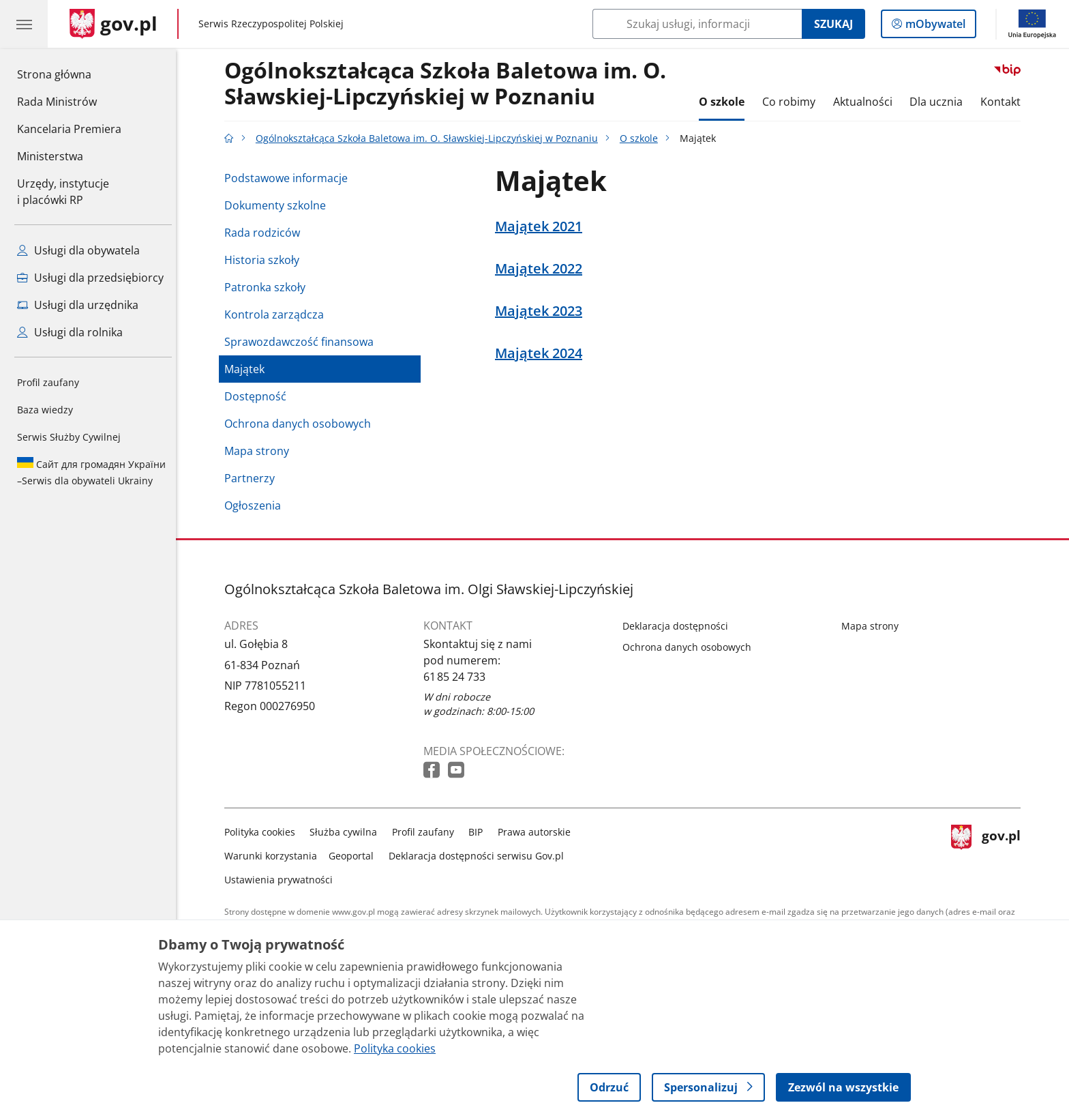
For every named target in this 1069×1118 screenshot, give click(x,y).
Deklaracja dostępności (679, 625)
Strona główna (69, 73)
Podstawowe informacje (289, 178)
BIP (479, 831)
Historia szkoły (265, 259)
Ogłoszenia (256, 505)
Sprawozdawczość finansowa (302, 341)
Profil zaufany (48, 382)
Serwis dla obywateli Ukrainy (91, 472)
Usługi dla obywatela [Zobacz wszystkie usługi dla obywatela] (78, 250)
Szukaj (833, 23)
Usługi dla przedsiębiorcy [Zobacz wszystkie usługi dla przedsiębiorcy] (90, 277)
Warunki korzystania (274, 855)
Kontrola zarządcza (277, 314)
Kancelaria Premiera (69, 128)
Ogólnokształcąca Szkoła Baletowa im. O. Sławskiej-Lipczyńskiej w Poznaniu (448, 84)
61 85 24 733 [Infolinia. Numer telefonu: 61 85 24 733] (458, 676)
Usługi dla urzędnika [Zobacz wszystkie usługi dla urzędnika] (77, 304)
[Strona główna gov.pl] (113, 24)
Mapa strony (260, 450)
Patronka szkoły (268, 287)
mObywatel (934, 26)
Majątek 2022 (542, 269)
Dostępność (259, 396)
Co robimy (792, 101)
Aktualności (866, 101)
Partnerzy (253, 478)
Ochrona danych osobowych (301, 423)
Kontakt (1004, 101)
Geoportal (355, 855)
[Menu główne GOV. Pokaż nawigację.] (24, 24)
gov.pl (989, 853)
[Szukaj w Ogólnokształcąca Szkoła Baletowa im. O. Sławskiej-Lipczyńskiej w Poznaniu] (697, 24)
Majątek (248, 369)
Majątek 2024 (542, 353)
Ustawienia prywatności (282, 879)
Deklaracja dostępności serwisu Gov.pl (479, 855)
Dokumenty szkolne (278, 205)
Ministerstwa (50, 156)
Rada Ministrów (57, 101)
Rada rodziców (265, 232)
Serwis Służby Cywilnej (69, 436)
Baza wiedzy (45, 409)
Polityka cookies (263, 831)
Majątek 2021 (542, 226)
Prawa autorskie (537, 831)
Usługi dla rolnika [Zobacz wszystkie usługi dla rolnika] (70, 332)
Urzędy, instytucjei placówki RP (63, 191)
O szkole (726, 101)
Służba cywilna (347, 831)
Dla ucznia (939, 101)
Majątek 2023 (542, 311)
